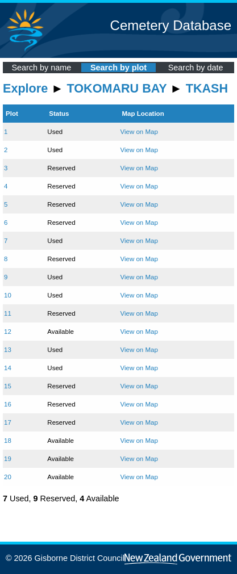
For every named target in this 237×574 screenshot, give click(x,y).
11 (7, 313)
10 (7, 295)
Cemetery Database (170, 25)
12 (7, 331)
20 (7, 477)
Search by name (41, 67)
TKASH (207, 88)
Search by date (195, 67)
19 (7, 458)
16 (7, 404)
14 (7, 367)
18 (7, 440)
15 (7, 386)
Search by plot (118, 67)
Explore (25, 88)
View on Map (138, 131)
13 (7, 349)
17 (7, 422)
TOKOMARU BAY (117, 88)
